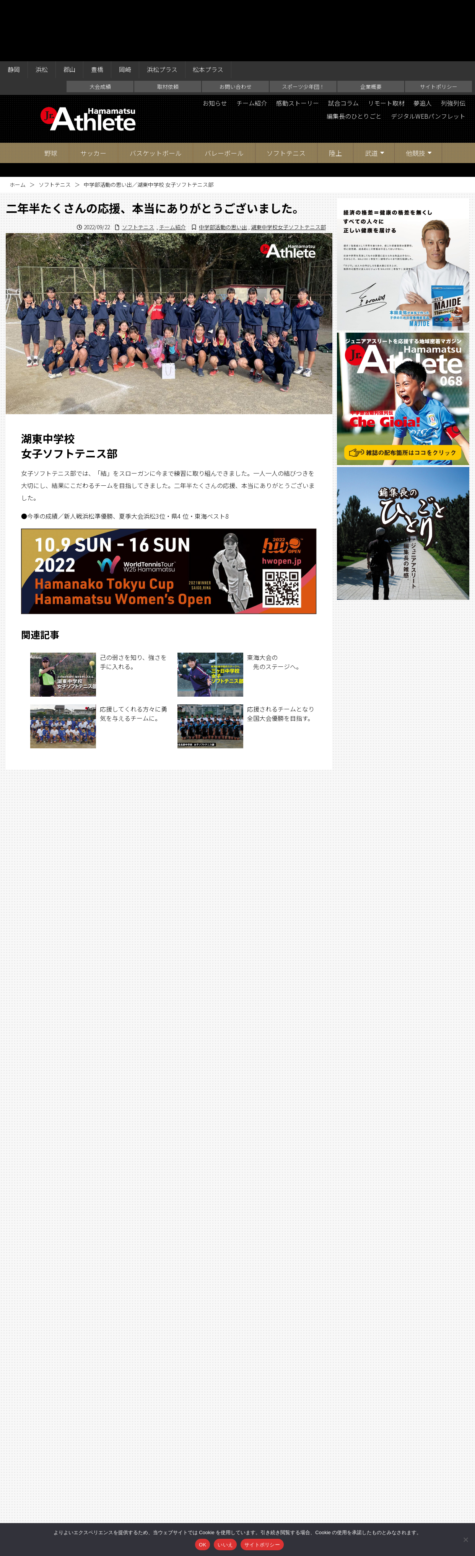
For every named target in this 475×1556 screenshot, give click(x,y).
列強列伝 (453, 42)
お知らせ (214, 42)
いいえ (225, 1545)
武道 (371, 91)
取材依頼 (168, 25)
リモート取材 (386, 42)
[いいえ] (465, 1539)
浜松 (42, 8)
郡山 (69, 8)
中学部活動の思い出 (223, 166)
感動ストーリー (297, 42)
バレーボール (224, 91)
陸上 (335, 91)
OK (202, 1545)
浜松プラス (162, 8)
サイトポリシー (438, 25)
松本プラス (209, 8)
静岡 (14, 8)
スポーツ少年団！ (303, 25)
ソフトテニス (286, 91)
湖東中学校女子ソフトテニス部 (288, 166)
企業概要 (371, 25)
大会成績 (100, 25)
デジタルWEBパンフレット (427, 55)
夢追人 (422, 42)
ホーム (18, 123)
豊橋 (97, 8)
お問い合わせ (236, 25)
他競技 (415, 91)
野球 (50, 91)
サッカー (93, 91)
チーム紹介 (251, 42)
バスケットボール (156, 91)
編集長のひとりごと (353, 55)
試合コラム (343, 42)
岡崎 (125, 8)
